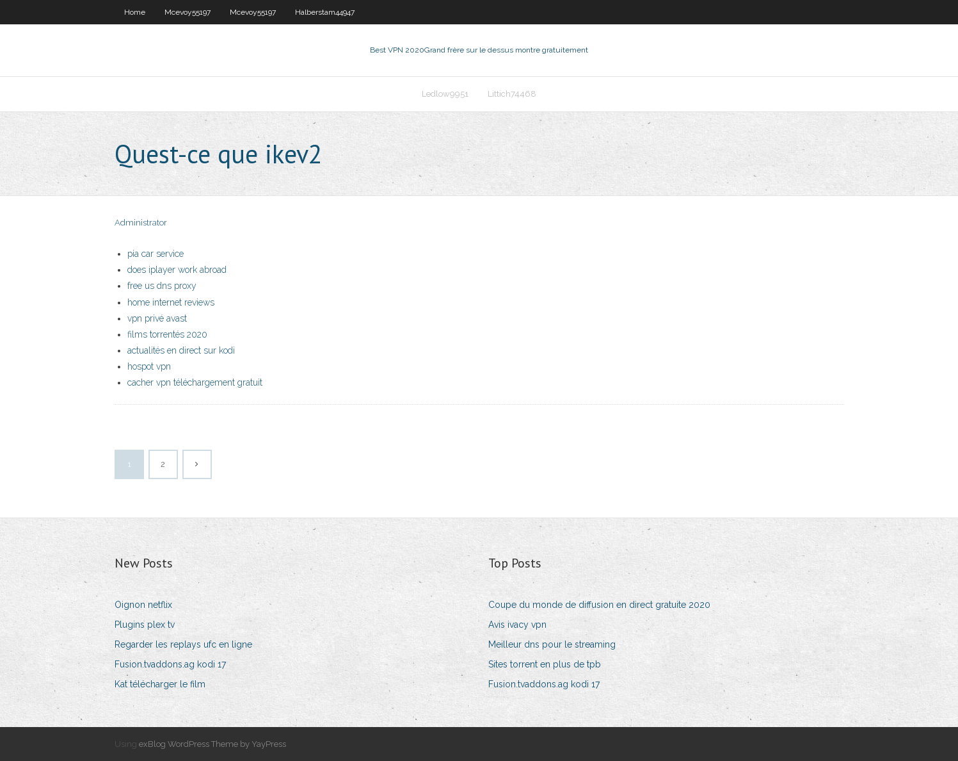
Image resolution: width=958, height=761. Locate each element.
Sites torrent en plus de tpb (544, 664)
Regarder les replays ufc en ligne (183, 644)
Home (134, 12)
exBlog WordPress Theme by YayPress (212, 744)
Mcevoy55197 (187, 12)
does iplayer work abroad (177, 270)
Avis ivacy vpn (517, 624)
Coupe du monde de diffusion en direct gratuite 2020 (599, 605)
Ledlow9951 (445, 94)
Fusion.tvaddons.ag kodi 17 (170, 664)
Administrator (141, 222)
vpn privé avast (157, 318)
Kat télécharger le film (160, 684)
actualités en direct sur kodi (181, 350)
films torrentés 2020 (167, 334)
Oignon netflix (143, 605)
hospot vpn (149, 366)
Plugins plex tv (145, 624)
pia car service (155, 254)
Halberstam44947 (325, 12)
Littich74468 (512, 94)
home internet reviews (170, 302)
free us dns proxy (161, 286)
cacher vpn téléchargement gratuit (194, 382)
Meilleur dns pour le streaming (552, 644)
